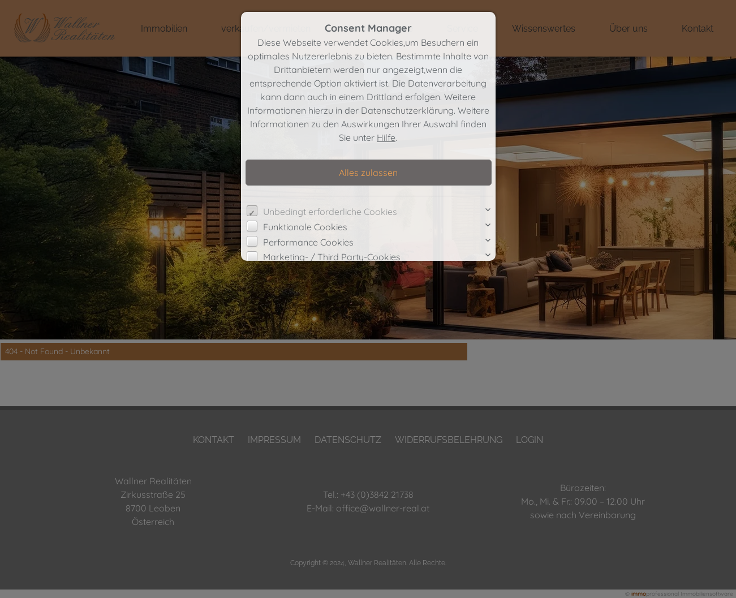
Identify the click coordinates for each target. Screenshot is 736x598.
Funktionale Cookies (305, 227)
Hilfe (386, 137)
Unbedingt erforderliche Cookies (330, 211)
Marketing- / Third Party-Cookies (332, 257)
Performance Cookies (308, 242)
